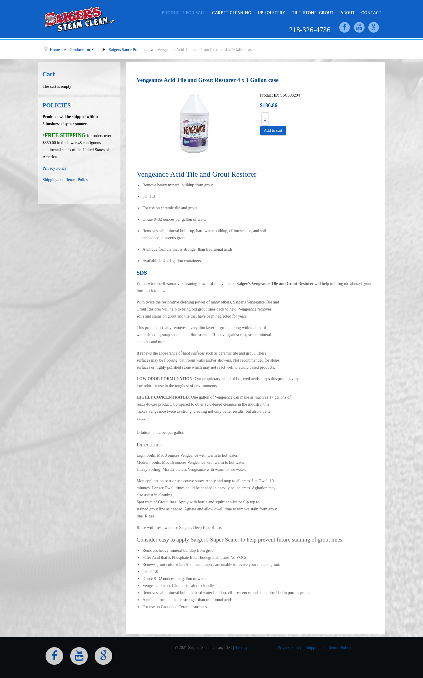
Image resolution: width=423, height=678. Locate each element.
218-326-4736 (309, 30)
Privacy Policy (55, 168)
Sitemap (241, 647)
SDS (142, 273)
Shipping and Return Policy (65, 180)
